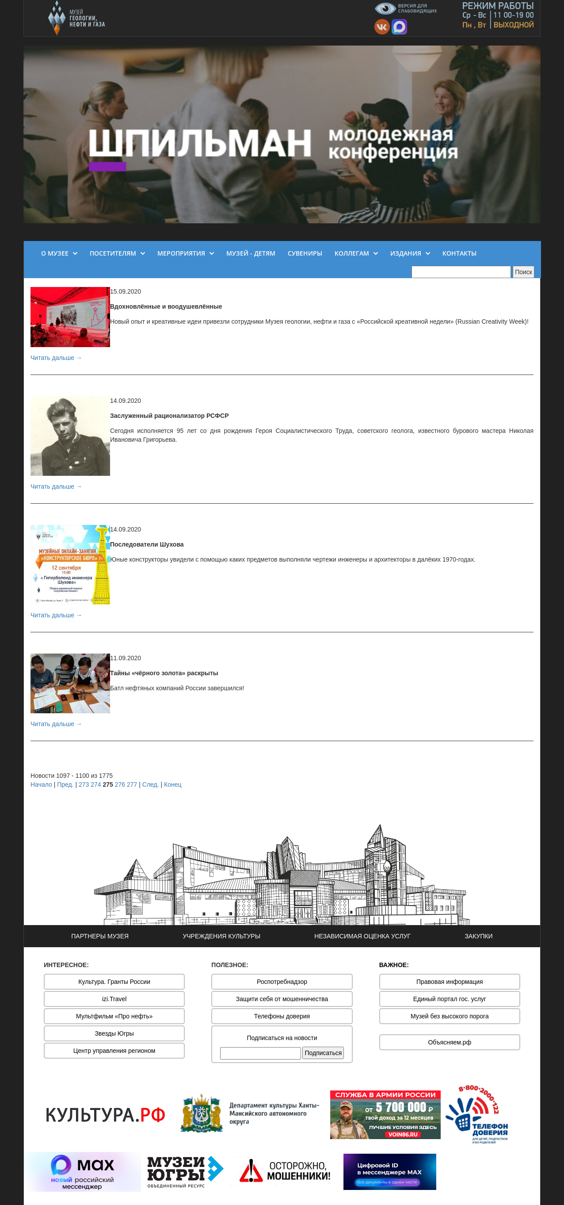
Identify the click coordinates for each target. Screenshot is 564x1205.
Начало (41, 784)
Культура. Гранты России (114, 981)
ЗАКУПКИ (478, 936)
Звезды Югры (114, 1033)
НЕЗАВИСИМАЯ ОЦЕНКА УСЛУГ (362, 936)
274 (96, 784)
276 (120, 784)
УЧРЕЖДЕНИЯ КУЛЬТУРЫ (221, 936)
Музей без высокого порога (450, 1016)
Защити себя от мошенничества (282, 998)
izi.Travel (114, 998)
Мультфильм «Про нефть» (114, 1016)
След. (150, 784)
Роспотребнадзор (282, 981)
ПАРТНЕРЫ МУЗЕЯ (100, 936)
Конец (172, 784)
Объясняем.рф (449, 1042)
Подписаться (323, 1052)
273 (84, 784)
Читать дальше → (56, 357)
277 (132, 784)
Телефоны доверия (282, 1016)
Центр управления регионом (114, 1050)
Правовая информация (449, 981)
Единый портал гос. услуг (449, 998)
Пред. (65, 784)
